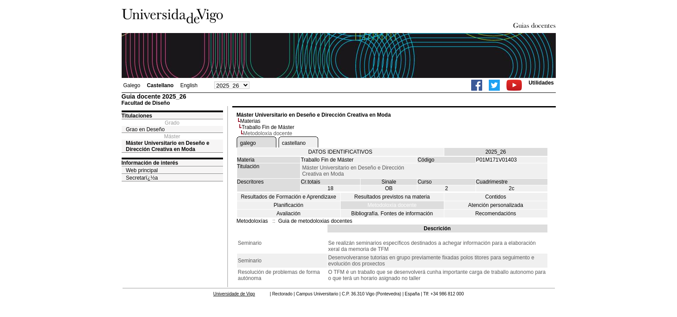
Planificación (288, 205)
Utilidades (541, 83)
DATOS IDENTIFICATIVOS (340, 152)
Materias (250, 121)
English (188, 85)
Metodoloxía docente (392, 205)
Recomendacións (495, 213)
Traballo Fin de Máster (268, 127)
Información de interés (150, 163)
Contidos (495, 197)
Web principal (142, 170)
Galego (132, 85)
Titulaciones (137, 116)
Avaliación (288, 213)
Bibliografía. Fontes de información (392, 213)
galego (248, 143)
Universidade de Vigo (234, 293)
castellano (294, 143)
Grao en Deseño (145, 129)
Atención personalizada (495, 205)
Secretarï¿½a (142, 178)
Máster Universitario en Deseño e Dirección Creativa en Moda (167, 146)
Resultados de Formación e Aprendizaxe (288, 197)
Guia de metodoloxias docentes (315, 221)
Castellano (160, 85)
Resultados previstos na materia (392, 197)
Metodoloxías (252, 221)
